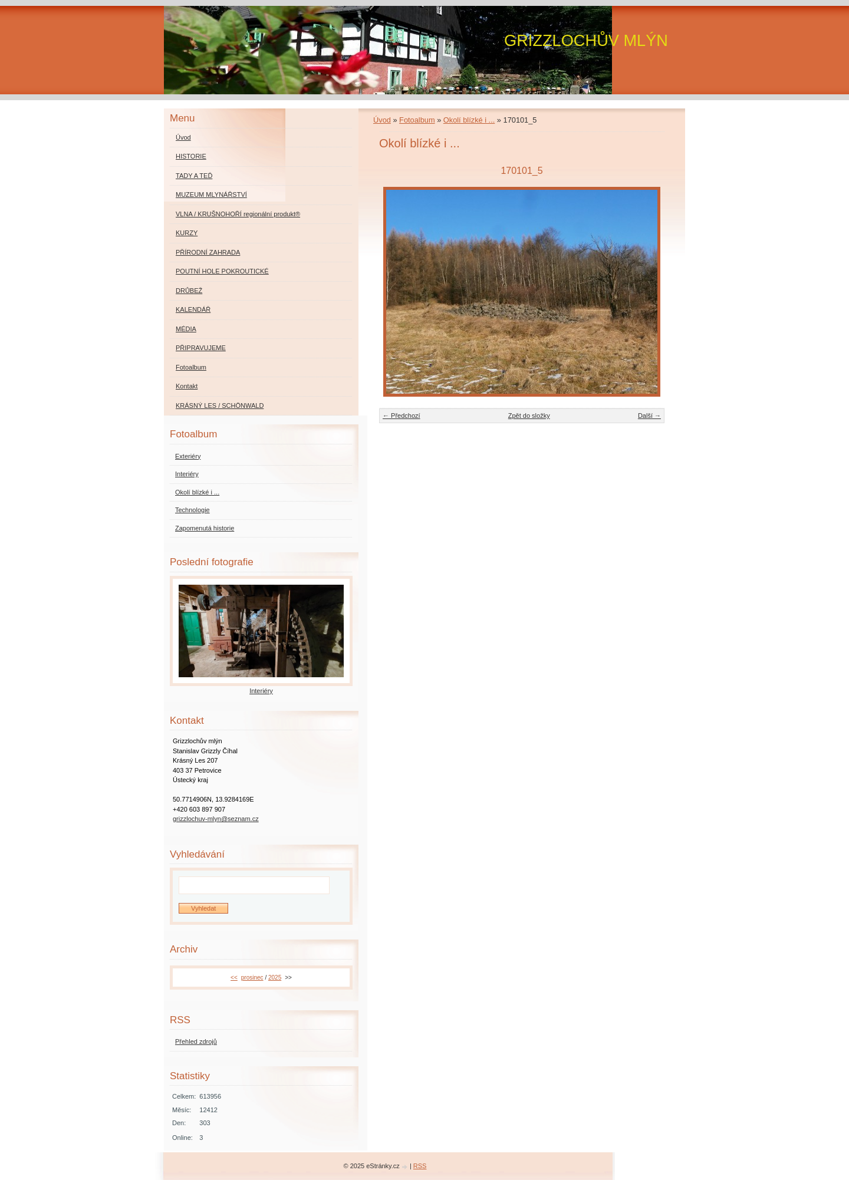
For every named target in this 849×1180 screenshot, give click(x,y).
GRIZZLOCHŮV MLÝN (586, 40)
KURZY (187, 232)
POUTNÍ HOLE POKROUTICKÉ (222, 271)
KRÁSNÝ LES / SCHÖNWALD (220, 405)
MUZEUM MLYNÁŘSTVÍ (211, 194)
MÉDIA (186, 328)
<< (234, 977)
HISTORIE (191, 156)
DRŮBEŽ (189, 290)
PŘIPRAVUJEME (201, 347)
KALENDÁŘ (193, 309)
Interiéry (187, 473)
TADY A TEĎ (194, 175)
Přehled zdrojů (196, 1041)
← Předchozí (401, 415)
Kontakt (187, 386)
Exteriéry (187, 456)
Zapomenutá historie (204, 528)
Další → (649, 415)
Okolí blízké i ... (469, 120)
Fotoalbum (417, 120)
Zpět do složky (529, 415)
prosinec (252, 977)
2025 (274, 977)
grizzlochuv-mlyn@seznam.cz (216, 818)
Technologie (192, 509)
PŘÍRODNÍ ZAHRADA (208, 252)
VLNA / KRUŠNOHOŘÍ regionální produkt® (238, 213)
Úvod (382, 120)
